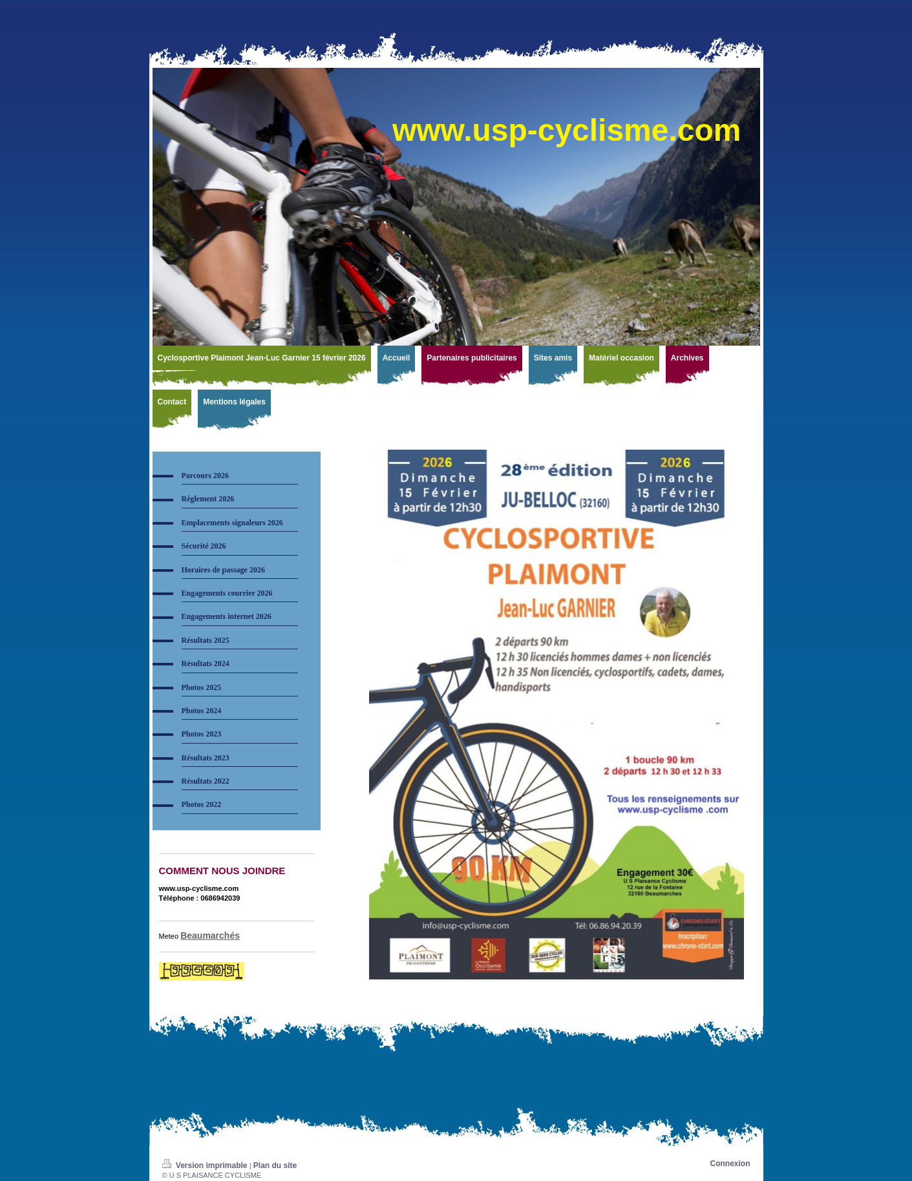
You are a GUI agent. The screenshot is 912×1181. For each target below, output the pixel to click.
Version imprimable (205, 1165)
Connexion (730, 1163)
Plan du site (275, 1165)
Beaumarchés (210, 935)
